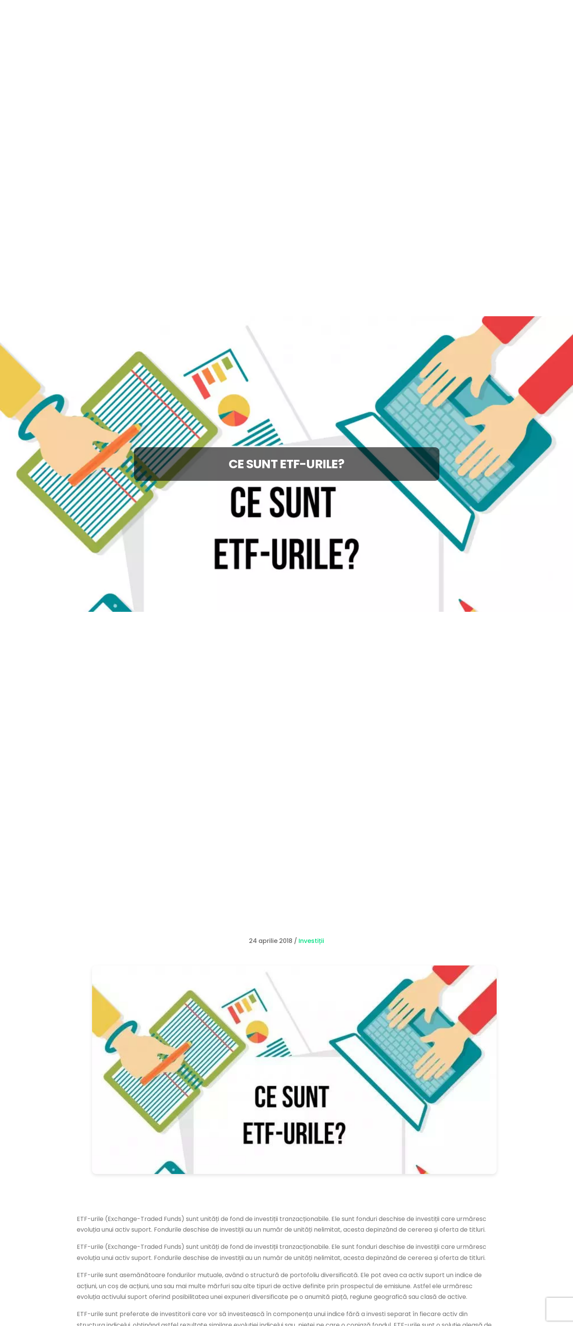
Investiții (311, 940)
